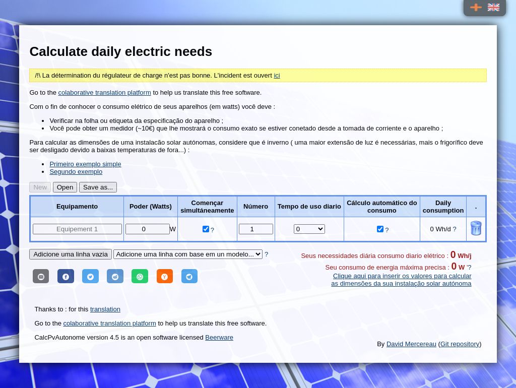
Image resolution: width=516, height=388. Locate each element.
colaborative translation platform (104, 92)
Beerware (219, 337)
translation (105, 309)
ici (277, 75)
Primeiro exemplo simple (85, 164)
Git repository (459, 344)
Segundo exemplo (75, 171)
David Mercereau (411, 344)
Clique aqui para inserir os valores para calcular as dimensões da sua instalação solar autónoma (401, 279)
